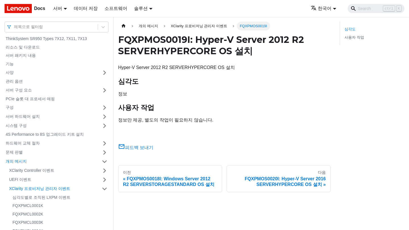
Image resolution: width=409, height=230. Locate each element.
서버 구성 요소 (19, 90)
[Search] (376, 8)
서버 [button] (57, 8)
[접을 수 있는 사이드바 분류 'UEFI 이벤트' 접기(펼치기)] (104, 179)
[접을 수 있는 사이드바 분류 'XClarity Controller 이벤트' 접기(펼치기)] (104, 170)
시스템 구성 (16, 125)
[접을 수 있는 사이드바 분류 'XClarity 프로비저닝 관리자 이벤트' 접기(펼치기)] (104, 188)
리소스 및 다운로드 (23, 47)
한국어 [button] (321, 8)
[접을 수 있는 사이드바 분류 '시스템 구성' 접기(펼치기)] (104, 125)
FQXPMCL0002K (27, 214)
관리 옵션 (14, 81)
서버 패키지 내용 (21, 55)
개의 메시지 (16, 161)
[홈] (123, 26)
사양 (10, 72)
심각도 (350, 29)
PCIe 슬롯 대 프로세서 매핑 (30, 99)
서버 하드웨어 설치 (23, 116)
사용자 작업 (354, 37)
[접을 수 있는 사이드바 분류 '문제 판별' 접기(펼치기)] (104, 152)
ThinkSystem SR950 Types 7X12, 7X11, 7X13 (46, 38)
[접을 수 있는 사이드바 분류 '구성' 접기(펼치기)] (104, 107)
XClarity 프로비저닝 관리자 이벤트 (39, 188)
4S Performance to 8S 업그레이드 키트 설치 (45, 134)
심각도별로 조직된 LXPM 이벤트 (41, 197)
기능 (10, 64)
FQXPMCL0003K (27, 222)
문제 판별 (14, 152)
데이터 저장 (86, 8)
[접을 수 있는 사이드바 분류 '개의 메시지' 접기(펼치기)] (104, 161)
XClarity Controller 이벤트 (31, 170)
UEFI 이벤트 (20, 179)
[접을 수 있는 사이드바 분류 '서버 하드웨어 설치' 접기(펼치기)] (104, 116)
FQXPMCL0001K (27, 205)
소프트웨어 (116, 8)
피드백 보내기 (135, 147)
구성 (10, 107)
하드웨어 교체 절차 (23, 143)
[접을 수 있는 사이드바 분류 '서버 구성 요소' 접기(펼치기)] (104, 90)
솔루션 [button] (141, 8)
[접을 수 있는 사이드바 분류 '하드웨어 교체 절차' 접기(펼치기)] (104, 143)
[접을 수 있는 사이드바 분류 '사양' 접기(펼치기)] (104, 72)
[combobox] (14, 27)
